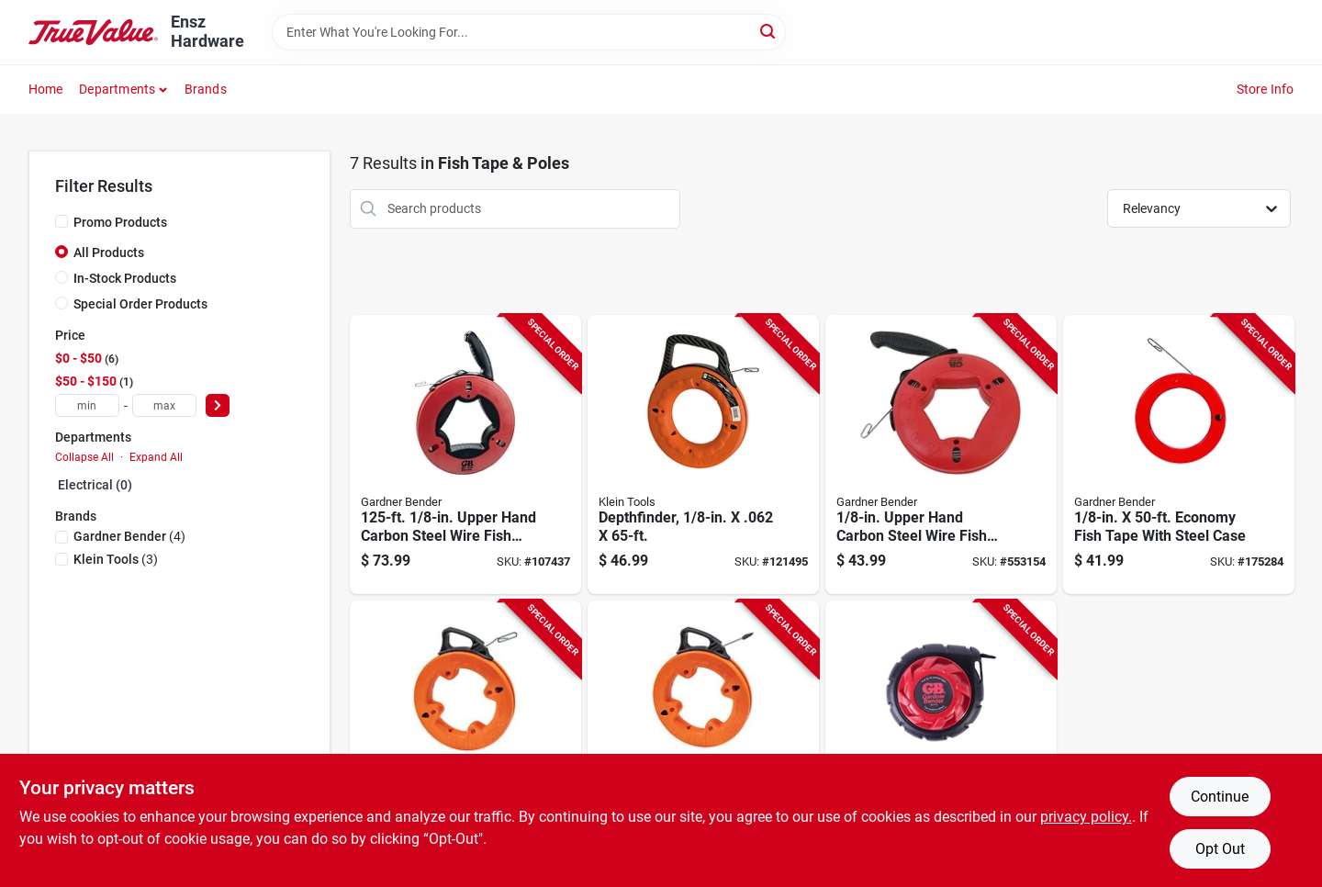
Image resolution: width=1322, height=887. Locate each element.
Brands (206, 89)
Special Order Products (140, 304)
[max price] (164, 405)
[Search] (769, 31)
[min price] (87, 405)
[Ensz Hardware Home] (93, 32)
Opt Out (1220, 849)
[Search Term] (529, 32)
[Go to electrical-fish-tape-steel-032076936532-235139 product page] (941, 741)
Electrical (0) (95, 484)
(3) (115, 559)
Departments (117, 89)
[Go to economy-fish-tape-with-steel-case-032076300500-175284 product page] (1178, 455)
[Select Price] (218, 405)
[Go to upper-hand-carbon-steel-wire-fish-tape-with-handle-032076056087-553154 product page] (941, 455)
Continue (1220, 796)
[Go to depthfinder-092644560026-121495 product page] (703, 455)
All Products (108, 252)
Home (45, 89)
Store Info (1265, 89)
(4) (129, 536)
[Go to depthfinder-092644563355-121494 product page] (703, 741)
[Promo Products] (61, 221)
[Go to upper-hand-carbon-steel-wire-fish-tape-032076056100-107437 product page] (465, 455)
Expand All (156, 457)
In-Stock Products (124, 278)
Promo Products (120, 222)
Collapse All (84, 457)
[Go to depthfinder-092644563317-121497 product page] (465, 741)
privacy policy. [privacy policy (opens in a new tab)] (1086, 816)
